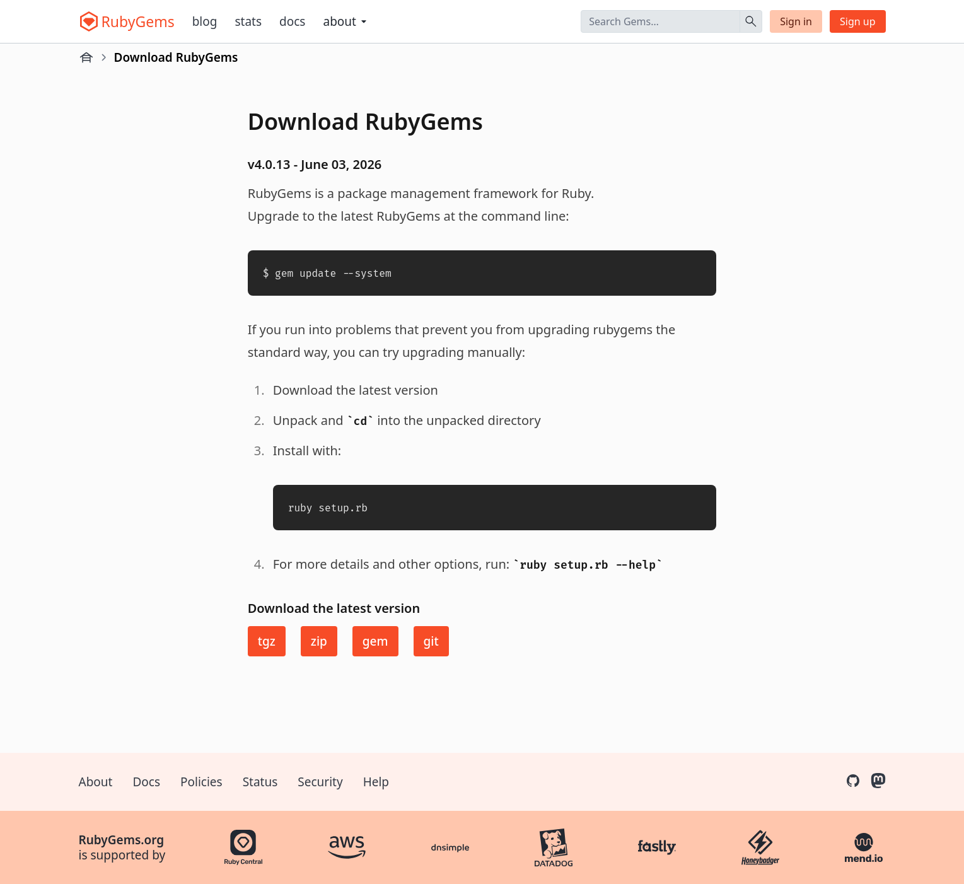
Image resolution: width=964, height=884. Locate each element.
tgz (267, 641)
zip (319, 641)
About (96, 782)
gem (375, 641)
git (431, 641)
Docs (292, 21)
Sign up (858, 21)
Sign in (796, 21)
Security (320, 782)
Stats (248, 21)
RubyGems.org (122, 840)
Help (376, 782)
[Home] (86, 57)
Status (260, 782)
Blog (205, 21)
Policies (201, 782)
